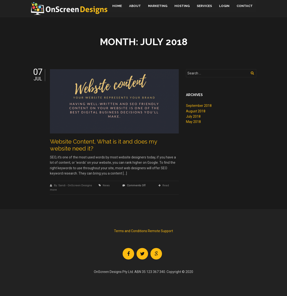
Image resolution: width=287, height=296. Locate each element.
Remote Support (160, 231)
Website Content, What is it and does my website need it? (103, 145)
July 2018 (193, 116)
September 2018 (199, 106)
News (106, 185)
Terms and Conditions (130, 231)
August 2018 (195, 111)
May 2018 (193, 122)
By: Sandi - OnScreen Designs (73, 185)
